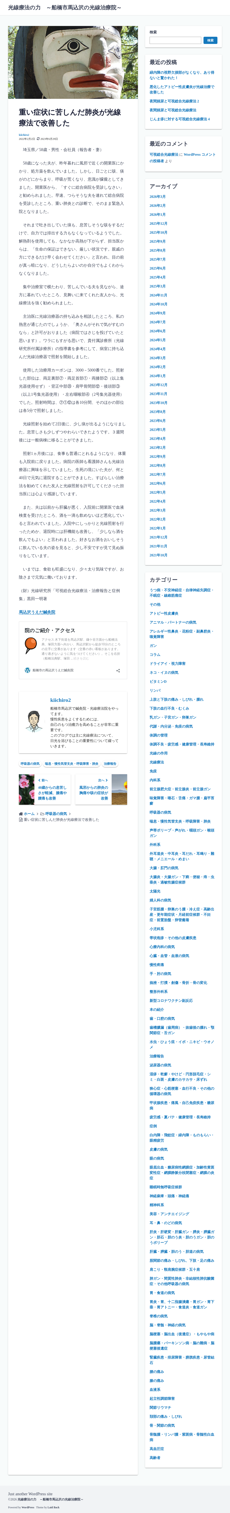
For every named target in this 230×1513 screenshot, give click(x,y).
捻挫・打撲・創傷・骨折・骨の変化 (178, 983)
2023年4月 (158, 439)
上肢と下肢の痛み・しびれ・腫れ (176, 699)
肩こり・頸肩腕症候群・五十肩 (175, 1269)
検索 (153, 32)
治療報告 (110, 763)
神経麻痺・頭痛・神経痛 (169, 1196)
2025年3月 (158, 286)
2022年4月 (158, 501)
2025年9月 (158, 241)
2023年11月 (158, 394)
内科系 (155, 780)
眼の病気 (157, 1158)
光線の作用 (159, 753)
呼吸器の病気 (30, 763)
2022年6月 (158, 483)
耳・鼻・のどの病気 (166, 1223)
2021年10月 (159, 555)
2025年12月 (159, 223)
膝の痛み (157, 1381)
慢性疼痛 (157, 965)
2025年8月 (158, 250)
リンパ (155, 690)
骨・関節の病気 (162, 1425)
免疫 (153, 771)
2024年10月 (159, 304)
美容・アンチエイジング (169, 1214)
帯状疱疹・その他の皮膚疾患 (173, 938)
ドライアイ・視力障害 (168, 664)
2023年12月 (159, 385)
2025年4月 (158, 277)
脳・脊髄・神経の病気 (168, 1325)
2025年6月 (158, 268)
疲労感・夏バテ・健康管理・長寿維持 (180, 1117)
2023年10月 (159, 403)
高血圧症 (157, 1449)
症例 (153, 1126)
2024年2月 (158, 367)
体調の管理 (159, 735)
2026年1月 (158, 214)
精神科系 (157, 1205)
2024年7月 (158, 322)
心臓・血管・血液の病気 (169, 956)
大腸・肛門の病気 (164, 868)
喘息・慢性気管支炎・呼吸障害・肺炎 (71, 763)
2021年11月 (158, 546)
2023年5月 (158, 430)
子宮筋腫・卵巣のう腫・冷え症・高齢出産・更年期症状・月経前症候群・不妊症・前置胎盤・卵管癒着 (182, 914)
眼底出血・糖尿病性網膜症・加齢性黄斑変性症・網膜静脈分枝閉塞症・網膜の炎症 (182, 1172)
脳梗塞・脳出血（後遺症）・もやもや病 (182, 1334)
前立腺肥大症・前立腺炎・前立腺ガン (180, 789)
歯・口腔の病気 (162, 1018)
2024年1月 (158, 376)
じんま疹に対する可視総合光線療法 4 (180, 119)
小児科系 (157, 929)
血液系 (155, 1390)
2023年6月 (158, 421)
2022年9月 (158, 456)
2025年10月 (159, 232)
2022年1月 (158, 528)
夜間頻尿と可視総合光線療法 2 (174, 101)
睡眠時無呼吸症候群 (166, 1187)
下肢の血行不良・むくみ (169, 708)
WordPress (28, 1507)
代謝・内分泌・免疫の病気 (171, 726)
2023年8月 (158, 412)
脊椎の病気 (159, 1316)
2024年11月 (158, 295)
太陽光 (155, 891)
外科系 (155, 845)
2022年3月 (158, 510)
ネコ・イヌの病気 (164, 672)
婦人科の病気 (160, 900)
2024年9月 (158, 313)
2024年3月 (158, 358)
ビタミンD (158, 681)
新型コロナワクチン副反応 (171, 1001)
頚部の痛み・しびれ (166, 1416)
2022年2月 (158, 519)
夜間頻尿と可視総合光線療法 (173, 110)
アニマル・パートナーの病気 (173, 622)
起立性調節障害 (162, 1399)
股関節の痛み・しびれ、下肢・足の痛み (182, 1260)
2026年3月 (158, 197)
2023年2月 (158, 448)
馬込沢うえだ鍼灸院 (37, 612)
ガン (153, 646)
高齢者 (155, 1458)
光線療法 (157, 762)
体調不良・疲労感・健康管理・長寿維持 (182, 744)
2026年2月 (158, 205)
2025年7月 (158, 259)
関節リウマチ (160, 1407)
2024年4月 (158, 349)
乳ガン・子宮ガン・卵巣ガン (173, 717)
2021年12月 (159, 537)
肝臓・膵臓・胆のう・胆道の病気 (176, 1252)
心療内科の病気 (162, 947)
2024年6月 (158, 331)
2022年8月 (158, 465)
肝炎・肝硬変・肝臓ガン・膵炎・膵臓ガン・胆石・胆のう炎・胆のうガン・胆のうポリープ (182, 1237)
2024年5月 (158, 340)
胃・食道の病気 (162, 1293)
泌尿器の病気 (160, 1065)
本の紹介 (157, 1010)
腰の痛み (157, 1372)
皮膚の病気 (159, 1149)
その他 (155, 604)
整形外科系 (159, 992)
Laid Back (54, 1507)
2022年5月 (158, 492)
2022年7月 (158, 474)
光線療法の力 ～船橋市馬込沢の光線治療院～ (65, 8)
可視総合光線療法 (164, 154)
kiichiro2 (24, 134)
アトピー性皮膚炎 (164, 613)
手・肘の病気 (160, 974)
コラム (155, 655)
